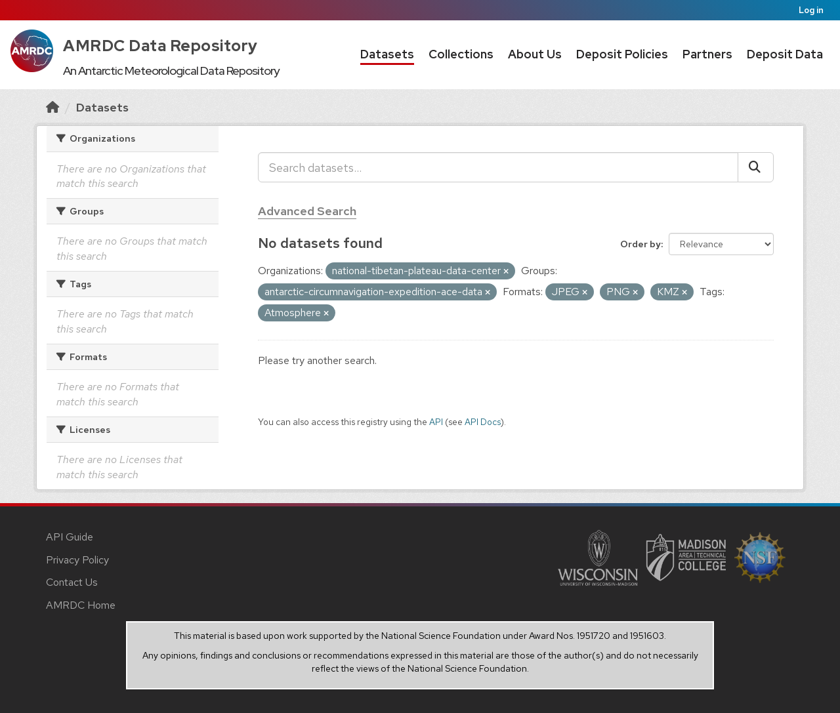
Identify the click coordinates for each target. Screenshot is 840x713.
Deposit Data (785, 54)
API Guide (69, 537)
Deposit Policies (622, 54)
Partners (707, 54)
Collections (461, 54)
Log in (811, 10)
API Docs (483, 422)
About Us (535, 54)
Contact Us (72, 582)
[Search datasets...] (498, 167)
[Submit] (756, 167)
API (436, 422)
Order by (640, 244)
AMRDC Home (81, 605)
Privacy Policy (77, 560)
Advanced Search (307, 210)
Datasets (387, 54)
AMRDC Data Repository (160, 45)
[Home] (52, 107)
